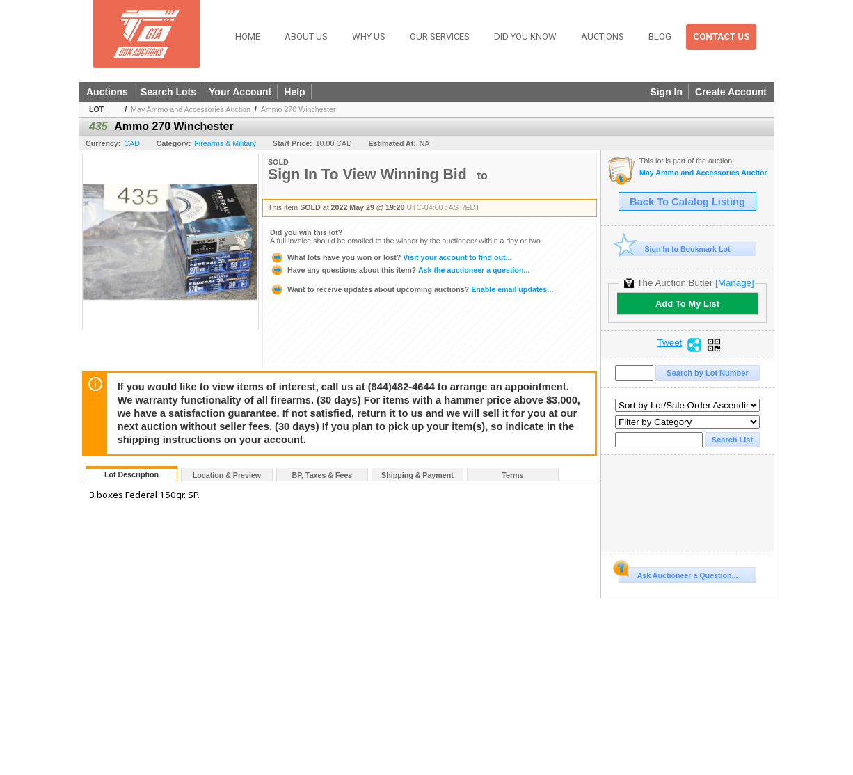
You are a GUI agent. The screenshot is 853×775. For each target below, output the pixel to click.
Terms (512, 475)
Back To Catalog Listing (687, 201)
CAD (132, 143)
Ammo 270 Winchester (298, 109)
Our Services (440, 36)
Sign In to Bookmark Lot (675, 249)
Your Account (240, 91)
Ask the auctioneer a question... (399, 270)
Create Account (731, 91)
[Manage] (734, 283)
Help (294, 91)
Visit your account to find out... (390, 257)
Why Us (368, 36)
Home (247, 36)
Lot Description (131, 474)
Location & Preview (227, 475)
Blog (659, 36)
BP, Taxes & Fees (322, 475)
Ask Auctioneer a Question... (678, 573)
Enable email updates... (411, 289)
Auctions (602, 36)
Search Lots (168, 91)
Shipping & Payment (417, 475)
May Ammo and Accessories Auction (190, 109)
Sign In (666, 91)
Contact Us (721, 36)
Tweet (670, 343)
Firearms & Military (225, 143)
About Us (306, 36)
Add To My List (687, 303)
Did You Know (525, 36)
